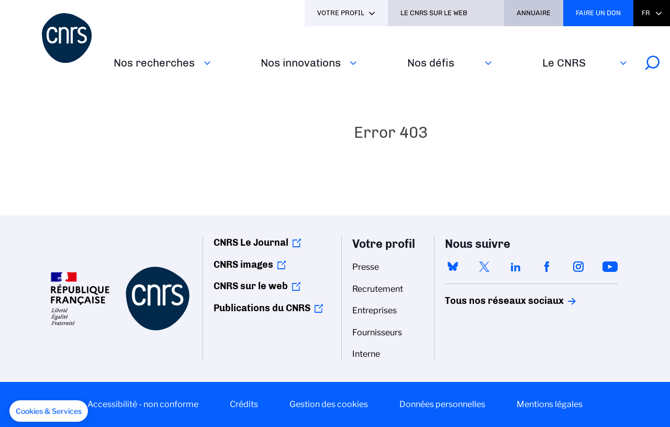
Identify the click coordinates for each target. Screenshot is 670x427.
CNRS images (243, 264)
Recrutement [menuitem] (377, 289)
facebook (547, 266)
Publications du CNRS (262, 308)
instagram (578, 266)
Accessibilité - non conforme (142, 404)
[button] (48, 411)
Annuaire (534, 13)
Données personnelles (442, 404)
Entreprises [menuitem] (374, 310)
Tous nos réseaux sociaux (486, 300)
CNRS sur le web (251, 286)
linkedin (515, 266)
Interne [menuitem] (366, 354)
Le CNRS (564, 62)
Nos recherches (154, 62)
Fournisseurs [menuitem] (377, 332)
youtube (610, 266)
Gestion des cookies (328, 404)
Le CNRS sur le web (433, 13)
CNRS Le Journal (251, 242)
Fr (646, 13)
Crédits (244, 404)
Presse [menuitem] (365, 267)
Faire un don (598, 13)
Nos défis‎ (430, 62)
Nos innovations (301, 62)
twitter (484, 266)
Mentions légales (550, 404)
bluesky (453, 266)
